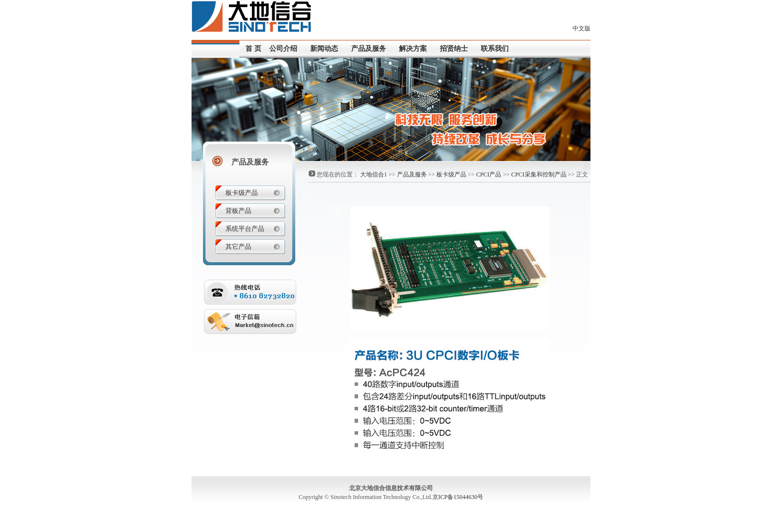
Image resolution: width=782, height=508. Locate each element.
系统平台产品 (244, 228)
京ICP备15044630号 (458, 497)
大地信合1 (373, 174)
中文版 (581, 28)
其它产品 (238, 246)
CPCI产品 (489, 174)
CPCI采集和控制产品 (539, 174)
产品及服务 (412, 174)
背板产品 (238, 210)
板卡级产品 (451, 174)
